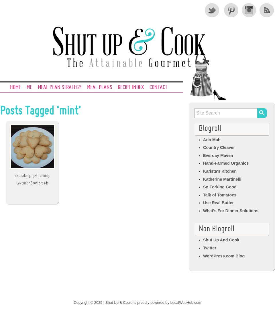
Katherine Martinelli (222, 179)
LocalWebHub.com (185, 302)
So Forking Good (220, 187)
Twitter (212, 10)
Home (15, 87)
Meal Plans (99, 87)
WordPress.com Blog (224, 256)
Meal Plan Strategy (59, 87)
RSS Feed (267, 10)
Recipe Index (131, 87)
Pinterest (230, 10)
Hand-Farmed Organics (226, 163)
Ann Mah (212, 139)
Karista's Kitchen (220, 171)
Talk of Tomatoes (219, 195)
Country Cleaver (219, 147)
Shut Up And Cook (221, 240)
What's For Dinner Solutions (230, 210)
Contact (158, 87)
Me (29, 87)
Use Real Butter (218, 202)
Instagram (249, 10)
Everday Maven (218, 155)
